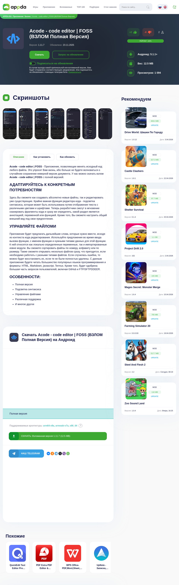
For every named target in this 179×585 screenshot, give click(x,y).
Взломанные (66, 7)
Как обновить (67, 157)
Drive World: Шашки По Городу (144, 132)
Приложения (49, 7)
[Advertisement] (58, 378)
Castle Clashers (134, 171)
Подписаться (74, 72)
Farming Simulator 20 (137, 326)
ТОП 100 (81, 7)
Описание (18, 157)
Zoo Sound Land (134, 403)
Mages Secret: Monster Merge (142, 287)
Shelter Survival (134, 209)
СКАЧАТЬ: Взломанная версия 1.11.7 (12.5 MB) (45, 436)
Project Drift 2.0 (134, 248)
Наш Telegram (30, 453)
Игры (35, 7)
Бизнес (28, 16)
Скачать (39, 54)
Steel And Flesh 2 (135, 364)
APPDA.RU (7, 16)
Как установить (41, 157)
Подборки (94, 7)
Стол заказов (110, 7)
